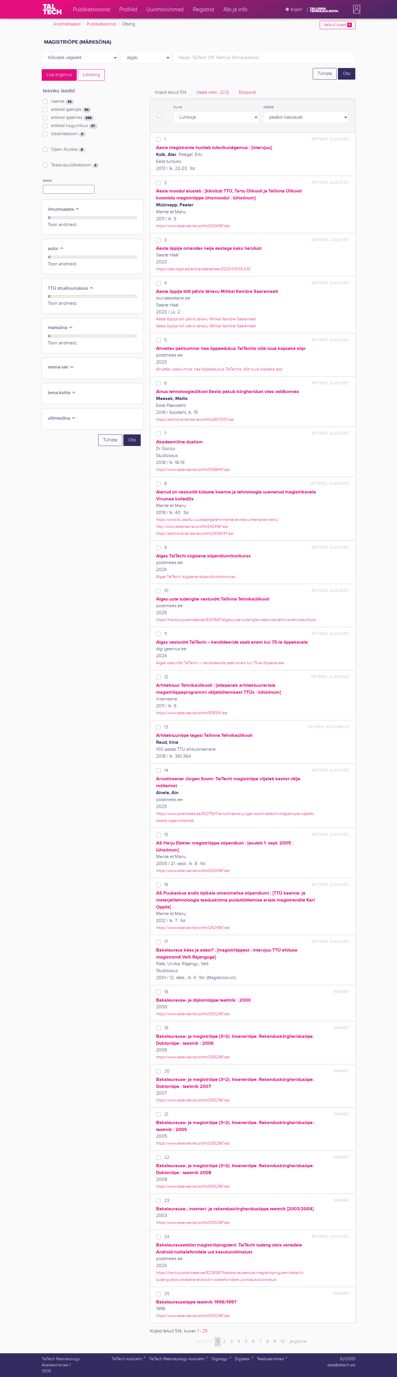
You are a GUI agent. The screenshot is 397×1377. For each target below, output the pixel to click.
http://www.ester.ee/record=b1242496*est (192, 526)
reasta (268, 107)
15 (166, 835)
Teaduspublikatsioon (74, 165)
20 (167, 1071)
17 (166, 942)
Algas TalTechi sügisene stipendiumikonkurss (195, 576)
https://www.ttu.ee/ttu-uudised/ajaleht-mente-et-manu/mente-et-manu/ (217, 519)
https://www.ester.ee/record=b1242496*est (193, 225)
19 (166, 1028)
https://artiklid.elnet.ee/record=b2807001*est (195, 419)
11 (165, 634)
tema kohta (62, 393)
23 (166, 1200)
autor (56, 248)
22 (166, 1157)
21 (166, 1114)
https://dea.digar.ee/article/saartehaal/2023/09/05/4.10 (203, 269)
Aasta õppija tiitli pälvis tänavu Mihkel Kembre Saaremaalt (206, 319)
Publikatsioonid (101, 24)
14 (166, 770)
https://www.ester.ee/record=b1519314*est (191, 712)
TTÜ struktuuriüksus (71, 288)
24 (166, 1237)
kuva (177, 107)
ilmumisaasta (64, 209)
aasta (47, 180)
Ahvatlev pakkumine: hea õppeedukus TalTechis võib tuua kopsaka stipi (219, 369)
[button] (355, 9)
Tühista (325, 73)
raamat (62, 101)
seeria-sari (61, 367)
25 (166, 1294)
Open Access (68, 150)
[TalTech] (52, 9)
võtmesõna (62, 418)
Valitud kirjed (337, 25)
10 (166, 591)
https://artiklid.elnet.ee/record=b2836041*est (194, 533)
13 (166, 727)
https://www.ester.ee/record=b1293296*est (193, 1013)
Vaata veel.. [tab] (212, 92)
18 (166, 992)
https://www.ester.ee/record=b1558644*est (193, 469)
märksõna (60, 328)
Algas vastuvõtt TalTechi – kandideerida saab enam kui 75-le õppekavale (220, 662)
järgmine (298, 1341)
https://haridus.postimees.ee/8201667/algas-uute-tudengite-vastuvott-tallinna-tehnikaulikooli (236, 619)
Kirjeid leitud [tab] (170, 92)
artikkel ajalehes (72, 118)
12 (166, 677)
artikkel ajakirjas (71, 110)
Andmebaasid (67, 24)
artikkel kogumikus (74, 126)
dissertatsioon (68, 134)
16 (166, 885)
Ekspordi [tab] (247, 92)
